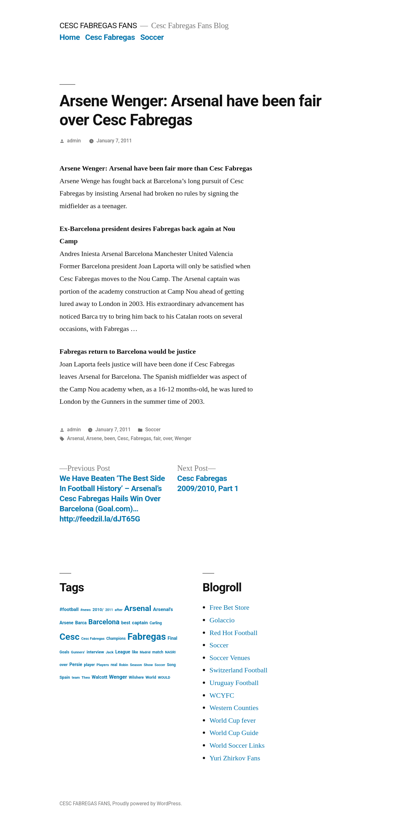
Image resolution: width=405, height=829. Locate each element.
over (167, 438)
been (109, 438)
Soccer (152, 37)
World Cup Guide (234, 732)
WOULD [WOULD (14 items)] (164, 677)
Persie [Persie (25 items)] (75, 664)
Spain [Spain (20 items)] (64, 677)
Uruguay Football (234, 682)
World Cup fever (232, 720)
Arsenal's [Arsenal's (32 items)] (163, 609)
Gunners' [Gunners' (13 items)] (78, 652)
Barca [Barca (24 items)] (81, 622)
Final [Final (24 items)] (173, 638)
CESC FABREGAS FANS (98, 25)
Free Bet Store (229, 607)
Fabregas (141, 438)
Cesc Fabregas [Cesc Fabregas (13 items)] (93, 639)
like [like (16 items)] (135, 652)
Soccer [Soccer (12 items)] (160, 665)
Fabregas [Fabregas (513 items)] (147, 636)
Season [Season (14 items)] (136, 665)
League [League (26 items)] (122, 652)
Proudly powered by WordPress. (147, 804)
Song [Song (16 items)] (171, 665)
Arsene (94, 438)
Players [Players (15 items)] (103, 665)
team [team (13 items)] (76, 678)
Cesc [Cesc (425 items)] (69, 637)
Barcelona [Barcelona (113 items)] (103, 622)
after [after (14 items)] (119, 610)
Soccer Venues (229, 657)
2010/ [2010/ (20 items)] (97, 609)
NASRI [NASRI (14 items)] (170, 652)
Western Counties (234, 707)
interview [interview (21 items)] (95, 652)
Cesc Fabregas (110, 37)
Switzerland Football (238, 670)
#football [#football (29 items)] (69, 609)
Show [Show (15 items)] (148, 665)
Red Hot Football (233, 632)
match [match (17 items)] (157, 652)
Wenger (183, 438)
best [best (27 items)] (125, 623)
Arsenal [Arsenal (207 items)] (138, 608)
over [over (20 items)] (63, 664)
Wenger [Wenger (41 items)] (118, 677)
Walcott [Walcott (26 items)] (99, 677)
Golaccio (221, 620)
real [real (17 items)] (114, 664)
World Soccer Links (237, 745)
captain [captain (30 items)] (140, 623)
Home (69, 37)
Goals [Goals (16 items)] (64, 652)
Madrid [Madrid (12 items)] (145, 652)
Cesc (122, 438)
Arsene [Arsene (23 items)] (66, 622)
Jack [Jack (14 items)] (110, 652)
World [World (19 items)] (151, 677)
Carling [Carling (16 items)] (156, 623)
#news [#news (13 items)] (85, 610)
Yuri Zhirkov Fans (234, 758)
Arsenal (75, 438)
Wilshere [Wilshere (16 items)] (136, 677)
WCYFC (221, 695)
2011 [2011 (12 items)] (109, 610)
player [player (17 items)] (89, 664)
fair (156, 438)
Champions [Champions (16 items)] (116, 638)
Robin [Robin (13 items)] (123, 665)
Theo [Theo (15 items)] (86, 677)
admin (74, 141)
